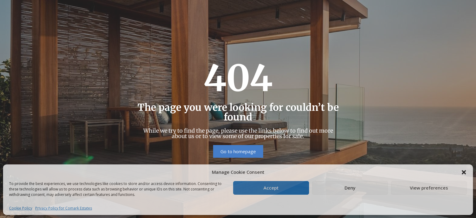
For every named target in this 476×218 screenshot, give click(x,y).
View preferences (429, 188)
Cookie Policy (20, 208)
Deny (350, 188)
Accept (271, 188)
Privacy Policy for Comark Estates (63, 208)
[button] (464, 172)
